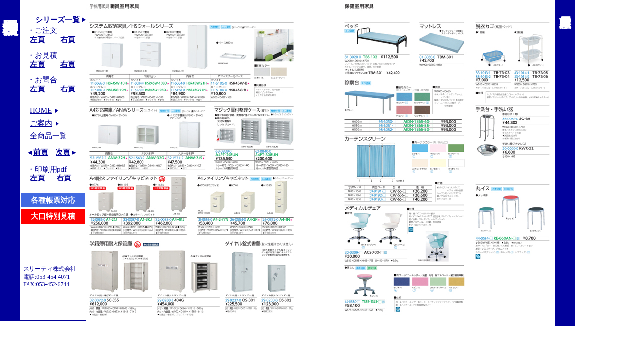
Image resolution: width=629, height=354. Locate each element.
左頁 (37, 40)
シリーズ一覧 (57, 20)
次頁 (63, 152)
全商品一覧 (48, 136)
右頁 (67, 40)
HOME (41, 110)
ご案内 (41, 123)
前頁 (40, 152)
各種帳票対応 (53, 200)
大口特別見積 (53, 216)
